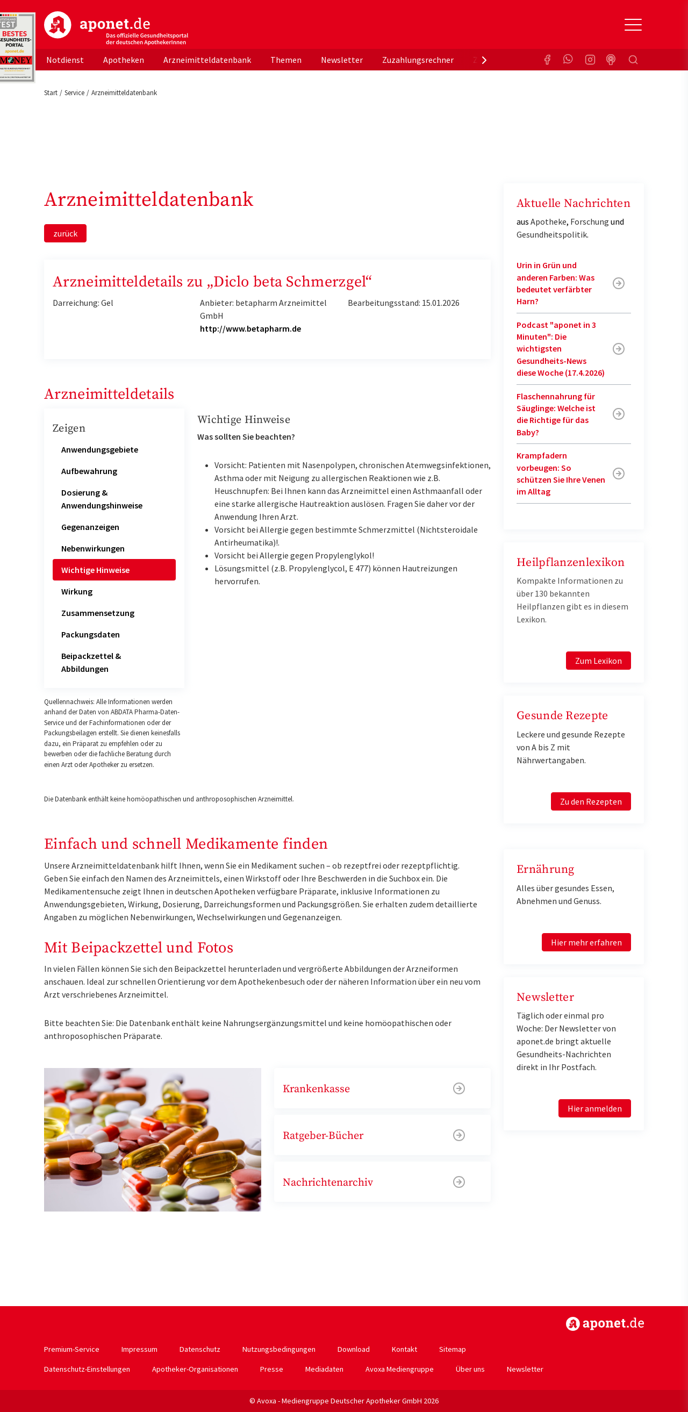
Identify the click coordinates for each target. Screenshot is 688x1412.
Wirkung (76, 591)
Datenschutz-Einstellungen (87, 1369)
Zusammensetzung (97, 612)
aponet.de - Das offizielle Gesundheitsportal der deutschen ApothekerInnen (116, 28)
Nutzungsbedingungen (279, 1349)
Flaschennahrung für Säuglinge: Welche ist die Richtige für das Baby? (556, 414)
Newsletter (342, 59)
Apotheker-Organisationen (195, 1369)
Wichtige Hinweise (95, 569)
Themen (286, 59)
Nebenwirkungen (93, 548)
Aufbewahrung (89, 470)
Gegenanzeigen (90, 526)
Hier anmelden (595, 1108)
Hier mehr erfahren (586, 942)
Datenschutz (200, 1349)
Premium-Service (71, 1349)
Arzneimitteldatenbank (207, 59)
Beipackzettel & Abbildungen (91, 662)
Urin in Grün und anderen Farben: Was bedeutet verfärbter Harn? (555, 283)
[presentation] (484, 59)
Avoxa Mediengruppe (400, 1369)
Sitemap (452, 1349)
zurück (65, 233)
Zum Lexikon (598, 660)
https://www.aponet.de (605, 1324)
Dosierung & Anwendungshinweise (101, 499)
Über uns (470, 1369)
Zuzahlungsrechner (418, 59)
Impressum (139, 1349)
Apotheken (123, 59)
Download (354, 1349)
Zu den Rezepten (591, 801)
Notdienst (65, 59)
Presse (271, 1369)
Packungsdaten (90, 634)
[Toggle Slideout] (633, 24)
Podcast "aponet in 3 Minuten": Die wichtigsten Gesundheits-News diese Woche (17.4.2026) (561, 348)
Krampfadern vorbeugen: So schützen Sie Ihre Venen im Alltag (561, 473)
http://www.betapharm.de (250, 328)
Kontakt (404, 1349)
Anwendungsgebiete (99, 449)
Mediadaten (324, 1369)
